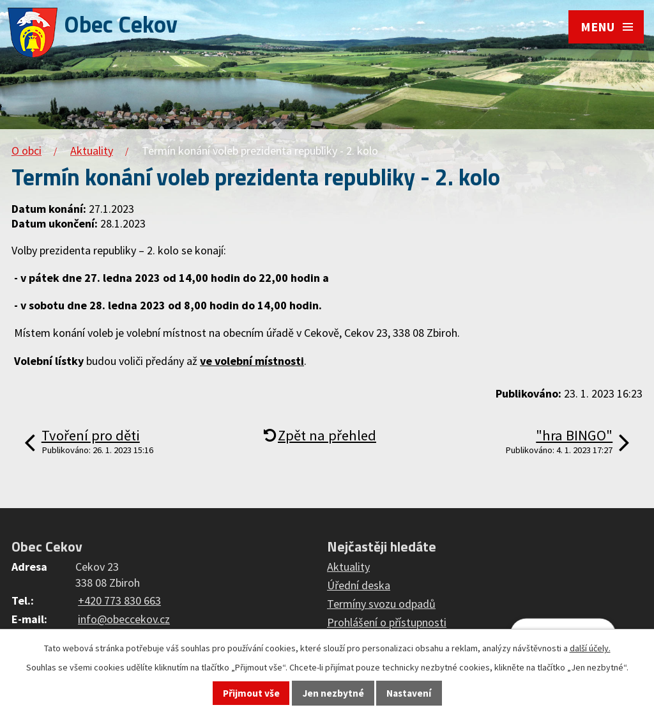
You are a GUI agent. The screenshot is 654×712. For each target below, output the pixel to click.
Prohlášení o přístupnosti (386, 622)
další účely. (590, 648)
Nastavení (408, 693)
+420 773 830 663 (119, 600)
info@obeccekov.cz (124, 619)
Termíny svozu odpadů (381, 603)
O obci (26, 150)
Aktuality (91, 150)
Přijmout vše (251, 693)
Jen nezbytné (333, 693)
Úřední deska (358, 585)
